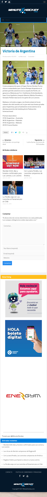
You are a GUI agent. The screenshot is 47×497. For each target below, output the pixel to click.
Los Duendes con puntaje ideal (13, 142)
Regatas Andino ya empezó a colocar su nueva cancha (21, 460)
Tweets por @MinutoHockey (13, 436)
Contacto (9, 472)
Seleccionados (10, 45)
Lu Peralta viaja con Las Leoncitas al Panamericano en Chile (12, 199)
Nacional (18, 45)
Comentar (31, 56)
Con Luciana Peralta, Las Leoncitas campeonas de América (33, 173)
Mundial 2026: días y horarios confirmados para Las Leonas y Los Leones (12, 173)
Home (3, 45)
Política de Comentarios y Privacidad (28, 472)
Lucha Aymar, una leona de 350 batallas (34, 142)
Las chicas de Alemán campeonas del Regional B (19, 451)
